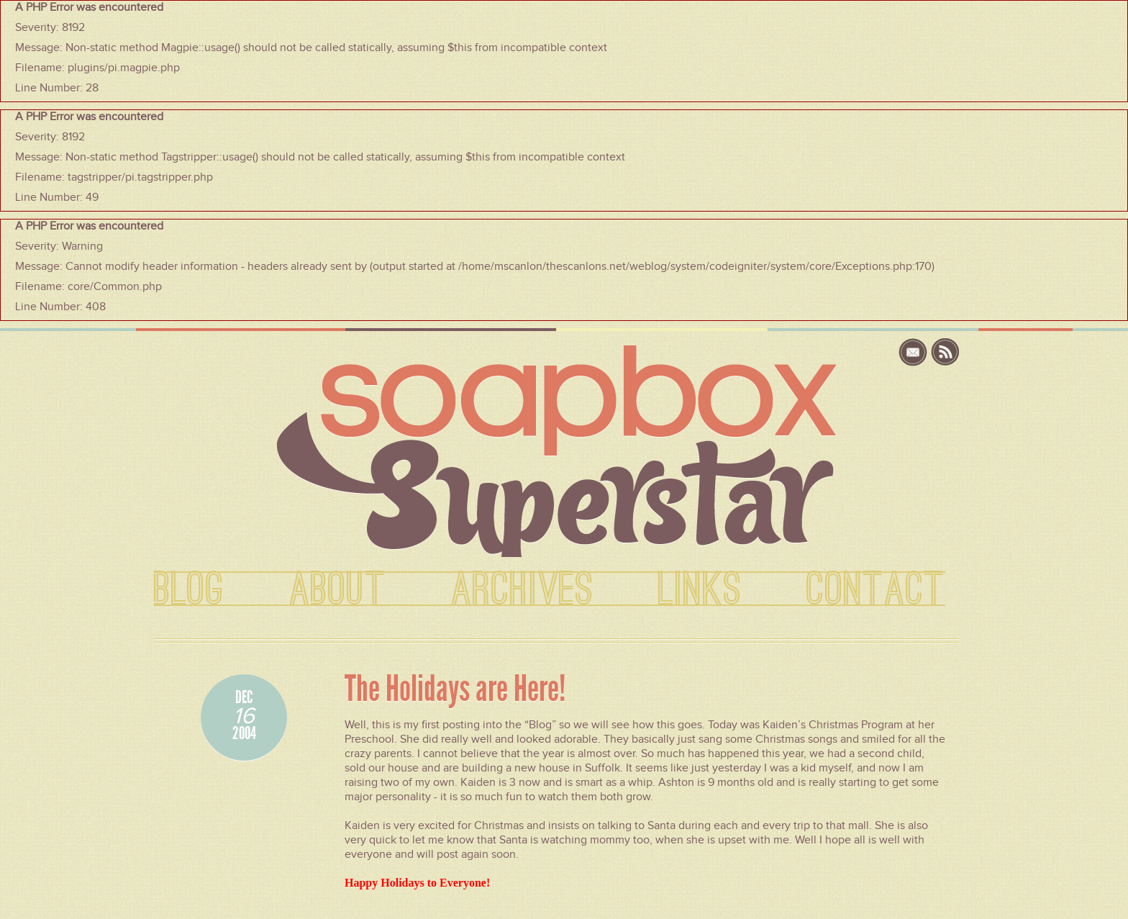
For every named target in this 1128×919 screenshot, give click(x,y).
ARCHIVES (522, 590)
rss (945, 352)
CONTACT (875, 590)
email (915, 352)
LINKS (700, 590)
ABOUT (337, 590)
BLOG (189, 590)
